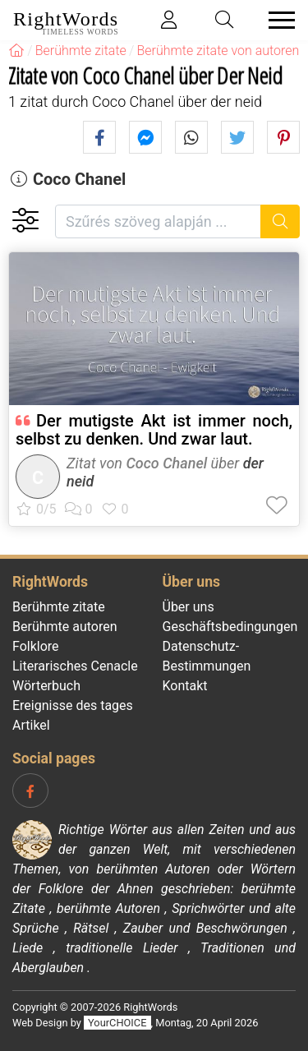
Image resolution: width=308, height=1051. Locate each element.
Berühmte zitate (58, 607)
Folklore (35, 646)
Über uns (188, 607)
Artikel (31, 725)
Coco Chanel (79, 179)
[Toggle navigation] (277, 20)
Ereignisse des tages (72, 705)
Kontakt (185, 686)
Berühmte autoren (64, 626)
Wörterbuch (46, 686)
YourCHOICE (117, 1022)
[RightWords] (16, 50)
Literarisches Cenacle (75, 666)
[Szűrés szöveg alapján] (158, 221)
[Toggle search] (225, 20)
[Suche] (280, 221)
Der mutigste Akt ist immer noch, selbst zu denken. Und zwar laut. (154, 430)
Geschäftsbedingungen (230, 626)
